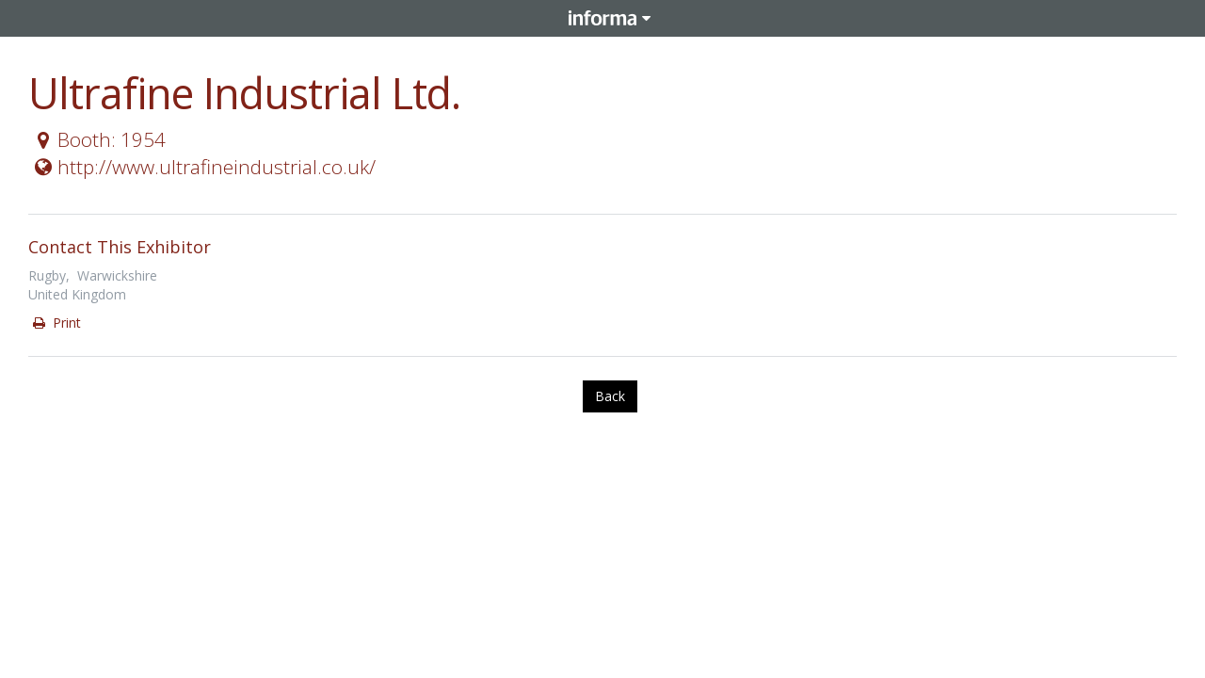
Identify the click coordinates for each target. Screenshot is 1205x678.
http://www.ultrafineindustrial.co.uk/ (203, 166)
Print (55, 322)
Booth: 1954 (98, 139)
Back (610, 396)
